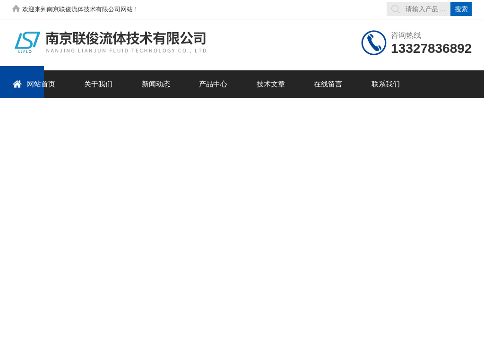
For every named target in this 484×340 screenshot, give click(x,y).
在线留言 (328, 84)
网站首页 (33, 84)
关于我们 (98, 84)
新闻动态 (156, 84)
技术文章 (271, 84)
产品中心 (213, 84)
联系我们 (386, 84)
